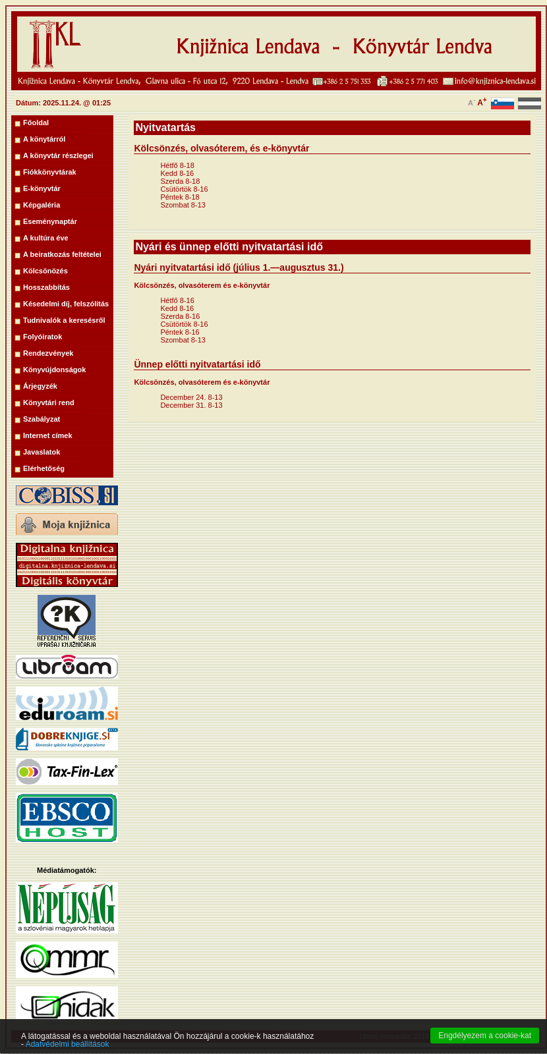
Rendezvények (48, 353)
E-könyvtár (42, 188)
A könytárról (44, 139)
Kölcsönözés (45, 271)
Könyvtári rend (48, 402)
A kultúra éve (46, 238)
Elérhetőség (44, 468)
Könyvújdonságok (54, 370)
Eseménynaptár (50, 221)
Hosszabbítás (46, 287)
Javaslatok (41, 452)
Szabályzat (41, 419)
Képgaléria (41, 205)
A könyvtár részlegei (58, 155)
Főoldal (36, 122)
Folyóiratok (42, 337)
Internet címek (47, 435)
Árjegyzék (40, 386)
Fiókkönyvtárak (49, 172)
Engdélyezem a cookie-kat (484, 1042)
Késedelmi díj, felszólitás (66, 304)
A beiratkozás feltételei (62, 254)
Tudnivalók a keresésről (64, 320)
